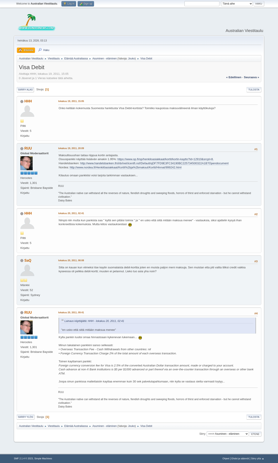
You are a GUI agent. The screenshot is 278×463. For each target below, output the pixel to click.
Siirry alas (25, 89)
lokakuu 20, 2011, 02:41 (71, 213)
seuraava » (251, 77)
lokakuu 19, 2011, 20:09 (71, 148)
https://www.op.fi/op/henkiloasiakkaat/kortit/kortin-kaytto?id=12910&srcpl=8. (165, 159)
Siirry (202, 433)
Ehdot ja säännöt (240, 458)
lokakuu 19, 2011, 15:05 (71, 101)
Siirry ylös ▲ (257, 458)
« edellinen (233, 77)
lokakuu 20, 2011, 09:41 (71, 312)
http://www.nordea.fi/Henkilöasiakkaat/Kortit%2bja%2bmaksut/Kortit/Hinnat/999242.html (125, 167)
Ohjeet (225, 458)
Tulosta (253, 89)
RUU (28, 148)
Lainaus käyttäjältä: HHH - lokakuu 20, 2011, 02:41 (94, 321)
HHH (28, 101)
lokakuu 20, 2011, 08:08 (71, 260)
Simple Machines (43, 458)
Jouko (131, 58)
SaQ (27, 260)
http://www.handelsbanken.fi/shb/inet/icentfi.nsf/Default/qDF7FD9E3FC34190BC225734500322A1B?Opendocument (154, 163)
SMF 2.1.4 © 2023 (23, 458)
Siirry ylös (25, 417)
